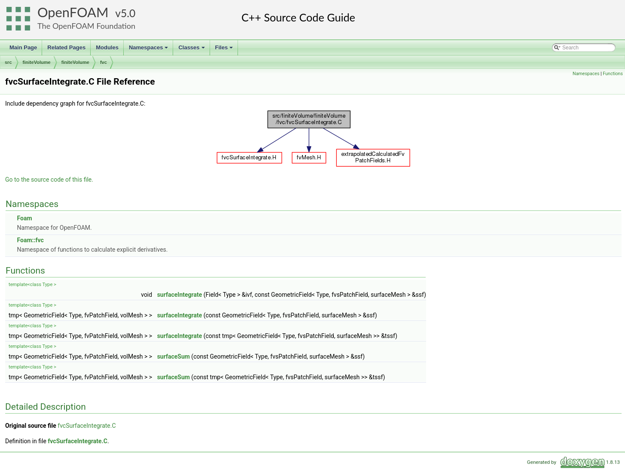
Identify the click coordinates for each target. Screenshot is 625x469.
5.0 (128, 13)
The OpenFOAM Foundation (86, 25)
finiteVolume (37, 62)
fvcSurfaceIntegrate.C (87, 425)
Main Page (23, 47)
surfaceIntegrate (179, 294)
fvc (103, 62)
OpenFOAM (73, 12)
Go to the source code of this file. (49, 179)
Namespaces (149, 49)
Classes (192, 49)
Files (225, 49)
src (8, 62)
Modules (107, 47)
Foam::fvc (30, 240)
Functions (613, 73)
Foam (24, 218)
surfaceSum (173, 356)
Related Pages (66, 47)
